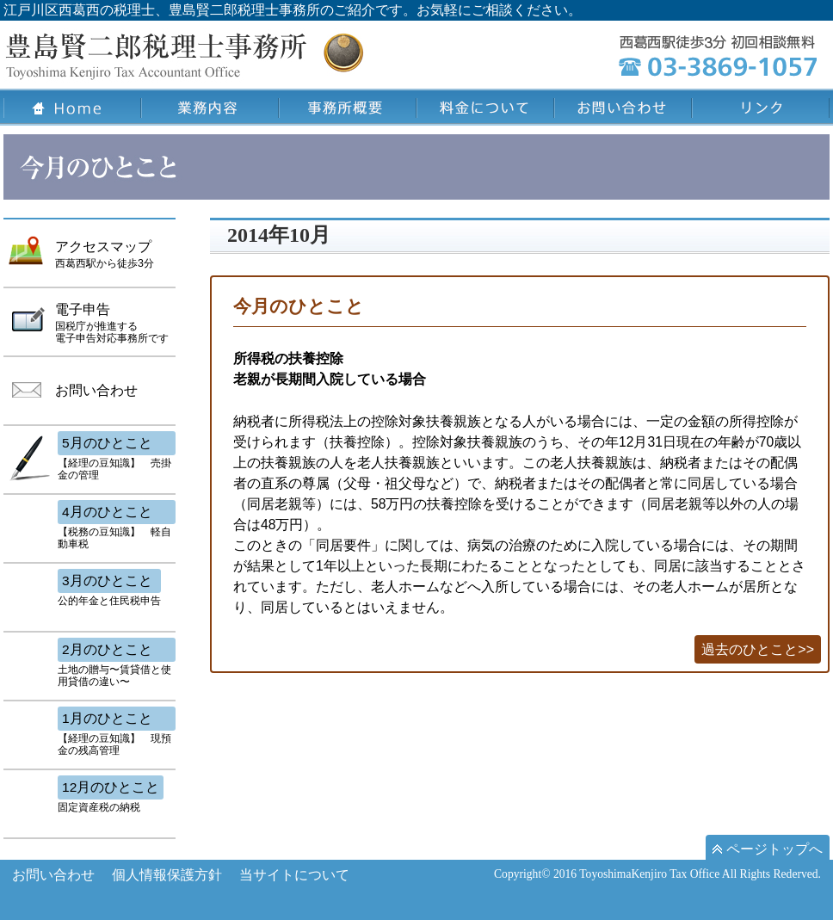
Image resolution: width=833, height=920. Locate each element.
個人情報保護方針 (167, 875)
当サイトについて (294, 875)
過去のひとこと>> (757, 649)
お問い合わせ (53, 875)
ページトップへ (768, 849)
